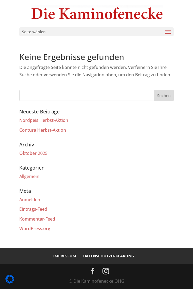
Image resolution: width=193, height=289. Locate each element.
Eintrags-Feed (33, 209)
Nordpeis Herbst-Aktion (43, 120)
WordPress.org (34, 228)
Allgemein (29, 176)
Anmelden (29, 200)
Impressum (64, 255)
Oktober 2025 (33, 153)
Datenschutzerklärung (108, 255)
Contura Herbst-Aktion (42, 130)
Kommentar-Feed (37, 219)
